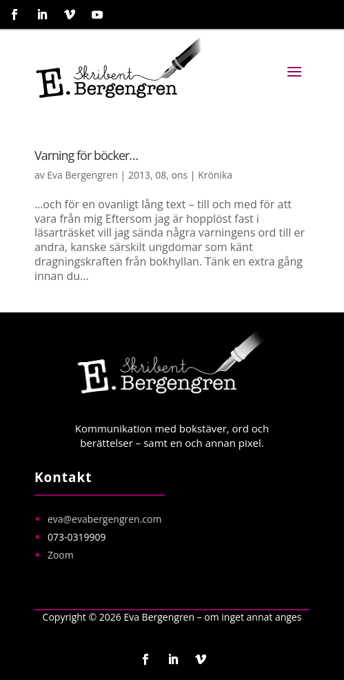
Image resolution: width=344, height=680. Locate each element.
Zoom (61, 554)
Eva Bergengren (82, 174)
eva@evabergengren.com (105, 519)
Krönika (215, 174)
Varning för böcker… (86, 155)
